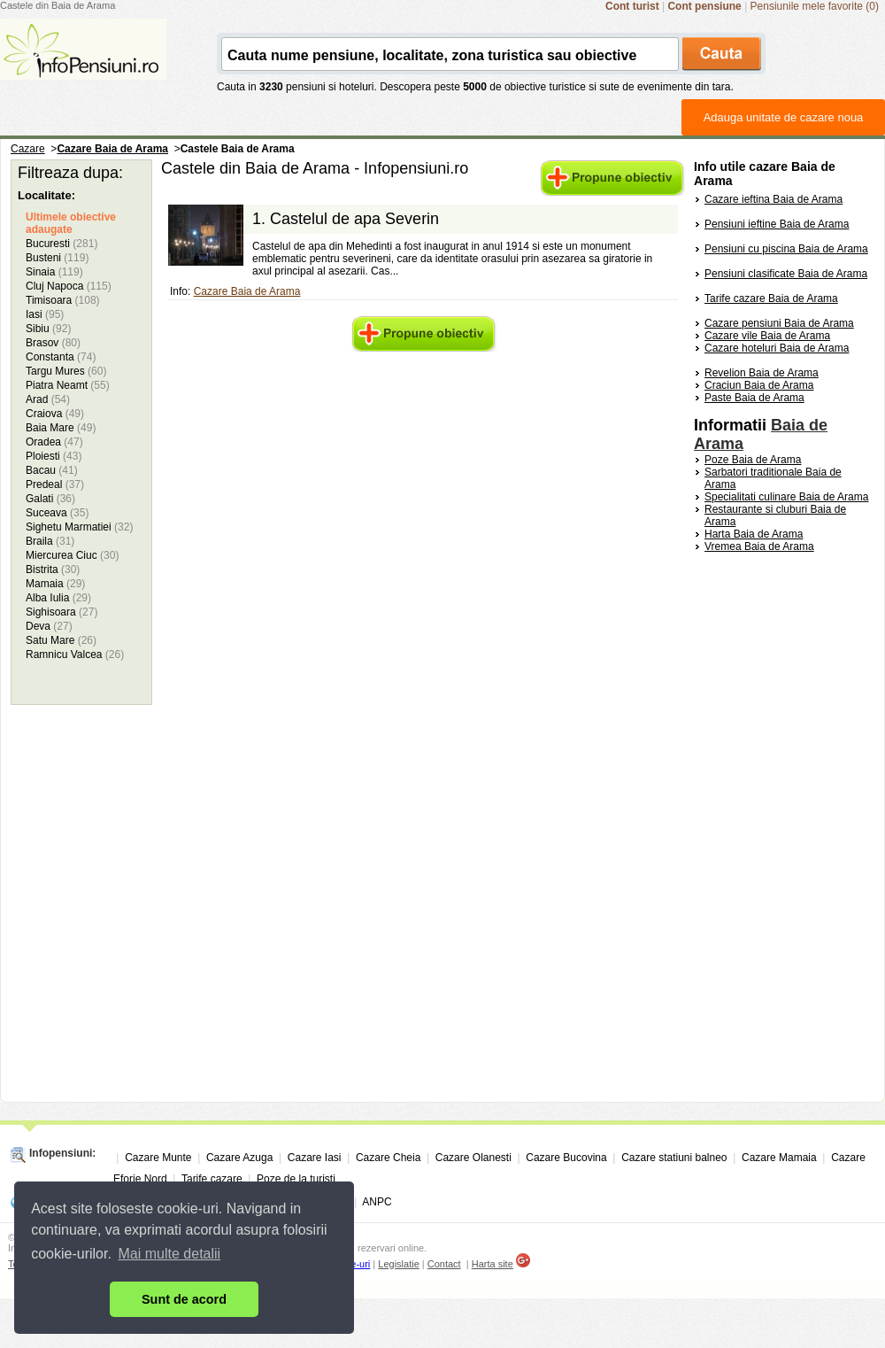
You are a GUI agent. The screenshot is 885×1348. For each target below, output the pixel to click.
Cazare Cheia (388, 1157)
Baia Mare (61, 428)
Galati (50, 498)
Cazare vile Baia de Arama (767, 335)
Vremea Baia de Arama (759, 546)
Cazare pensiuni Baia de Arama (779, 323)
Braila (50, 541)
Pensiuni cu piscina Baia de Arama (786, 249)
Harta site (492, 1264)
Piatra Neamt (68, 385)
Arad (48, 399)
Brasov (53, 343)
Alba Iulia (58, 598)
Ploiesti (53, 456)
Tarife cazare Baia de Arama (771, 298)
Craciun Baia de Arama (758, 385)
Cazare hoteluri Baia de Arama (776, 348)
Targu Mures (66, 371)
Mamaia (55, 583)
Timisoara (63, 300)
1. (345, 219)
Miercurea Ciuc (72, 555)
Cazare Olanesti (473, 1157)
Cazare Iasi (315, 1157)
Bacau (52, 470)
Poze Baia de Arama (752, 459)
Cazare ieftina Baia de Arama (773, 199)
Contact (444, 1264)
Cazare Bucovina (566, 1157)
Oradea (54, 442)
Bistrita (53, 569)
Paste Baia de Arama (754, 397)
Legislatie (398, 1264)
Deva (49, 626)
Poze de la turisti (296, 1179)
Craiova (55, 413)
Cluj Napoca (69, 286)
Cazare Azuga (239, 1157)
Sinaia (54, 272)
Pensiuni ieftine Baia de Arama (776, 224)
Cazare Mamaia (779, 1157)
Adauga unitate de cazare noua (784, 117)
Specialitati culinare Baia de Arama (786, 497)
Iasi (45, 314)
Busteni (57, 258)
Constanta (61, 357)
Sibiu (48, 328)
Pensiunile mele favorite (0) (814, 6)
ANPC (376, 1202)
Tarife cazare (211, 1179)
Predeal (55, 484)
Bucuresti (61, 243)
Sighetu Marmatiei (79, 527)
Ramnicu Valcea (75, 654)
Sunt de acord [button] (184, 1299)
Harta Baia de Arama (753, 534)
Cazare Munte (158, 1157)
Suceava (57, 513)
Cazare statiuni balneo (674, 1157)
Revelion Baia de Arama (761, 373)
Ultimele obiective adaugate (71, 223)
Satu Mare (61, 640)
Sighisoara (61, 612)
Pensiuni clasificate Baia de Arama (785, 273)
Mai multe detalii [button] (170, 1253)
